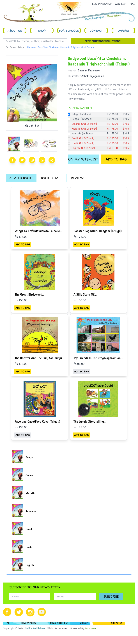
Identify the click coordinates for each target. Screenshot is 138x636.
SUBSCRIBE (111, 596)
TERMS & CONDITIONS (57, 623)
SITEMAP (84, 623)
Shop (42, 30)
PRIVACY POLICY (28, 623)
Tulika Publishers (35, 628)
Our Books (11, 47)
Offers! (123, 30)
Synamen (90, 628)
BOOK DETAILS (52, 178)
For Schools (69, 30)
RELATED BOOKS (21, 178)
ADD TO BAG (116, 159)
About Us (15, 30)
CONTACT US (116, 623)
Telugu (21, 47)
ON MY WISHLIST (83, 159)
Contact (96, 30)
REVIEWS (78, 178)
